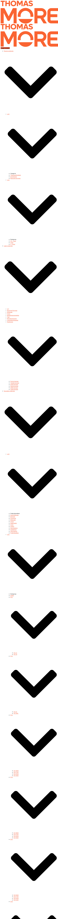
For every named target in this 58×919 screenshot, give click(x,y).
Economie (13, 518)
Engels (12, 526)
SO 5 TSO (16, 896)
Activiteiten (13, 177)
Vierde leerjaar (14, 386)
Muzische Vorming (15, 178)
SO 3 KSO (16, 774)
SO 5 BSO (16, 895)
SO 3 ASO (16, 775)
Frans (8, 314)
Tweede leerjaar (14, 383)
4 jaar (11, 242)
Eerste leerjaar (14, 381)
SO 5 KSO (16, 898)
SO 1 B (15, 654)
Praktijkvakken (14, 533)
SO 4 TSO (16, 834)
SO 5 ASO (16, 900)
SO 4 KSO (16, 836)
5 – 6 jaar (12, 244)
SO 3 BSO (16, 771)
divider (12, 595)
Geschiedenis (14, 528)
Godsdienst (13, 529)
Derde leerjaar (14, 384)
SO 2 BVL (16, 713)
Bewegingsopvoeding (13, 315)
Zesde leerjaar (14, 389)
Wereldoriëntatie (12, 318)
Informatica (13, 531)
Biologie (12, 516)
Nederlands (13, 523)
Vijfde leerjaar (14, 388)
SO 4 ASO (16, 838)
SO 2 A (15, 712)
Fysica (12, 521)
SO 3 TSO (16, 772)
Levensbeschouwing (12, 320)
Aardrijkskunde (14, 515)
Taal (8, 317)
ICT (8, 309)
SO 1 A (15, 653)
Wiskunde (9, 312)
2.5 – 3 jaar (13, 241)
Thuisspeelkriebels (15, 175)
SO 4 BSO (16, 833)
